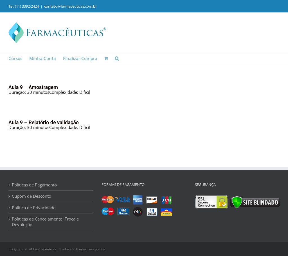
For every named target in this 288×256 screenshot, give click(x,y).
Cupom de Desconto (31, 196)
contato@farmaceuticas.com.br (70, 6)
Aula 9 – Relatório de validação (43, 122)
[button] (117, 58)
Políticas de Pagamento (34, 185)
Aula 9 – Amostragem (33, 87)
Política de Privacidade (33, 207)
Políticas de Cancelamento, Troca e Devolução (45, 221)
